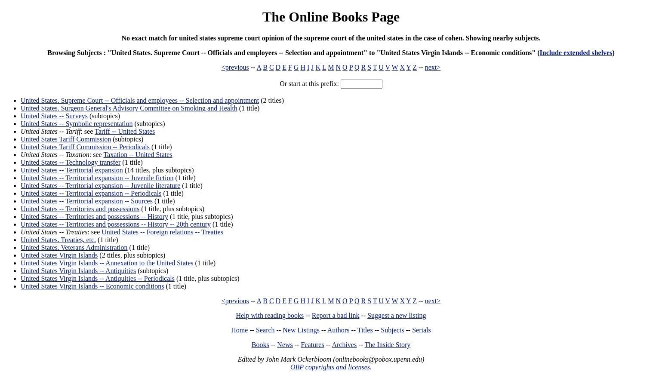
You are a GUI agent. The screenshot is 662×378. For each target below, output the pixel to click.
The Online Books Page (331, 17)
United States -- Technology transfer (70, 162)
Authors (338, 330)
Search (265, 330)
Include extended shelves (576, 52)
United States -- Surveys (54, 116)
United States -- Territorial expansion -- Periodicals (91, 193)
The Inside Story (388, 344)
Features (312, 344)
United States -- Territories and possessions (80, 208)
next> (433, 67)
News (285, 344)
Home (239, 330)
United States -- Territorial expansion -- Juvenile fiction (97, 177)
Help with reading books (270, 315)
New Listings (301, 330)
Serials (421, 330)
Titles (365, 330)
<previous (235, 67)
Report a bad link (336, 315)
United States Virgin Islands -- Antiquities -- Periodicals (98, 278)
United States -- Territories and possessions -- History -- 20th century (116, 224)
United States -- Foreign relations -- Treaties (162, 232)
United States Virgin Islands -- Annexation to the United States (107, 263)
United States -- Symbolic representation (76, 123)
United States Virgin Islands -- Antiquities (78, 270)
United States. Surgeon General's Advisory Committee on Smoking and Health (129, 108)
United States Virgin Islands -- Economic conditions (92, 286)
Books (260, 344)
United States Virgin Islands (59, 255)
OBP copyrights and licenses (330, 367)
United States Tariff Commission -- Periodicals (85, 147)
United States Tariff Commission (66, 139)
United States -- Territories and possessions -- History (94, 216)
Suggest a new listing (396, 315)
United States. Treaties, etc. (58, 239)
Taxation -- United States (137, 154)
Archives (344, 344)
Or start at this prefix (308, 83)
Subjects (392, 330)
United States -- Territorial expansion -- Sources (87, 201)
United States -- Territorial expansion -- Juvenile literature (100, 185)
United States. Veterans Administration (74, 247)
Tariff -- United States (125, 131)
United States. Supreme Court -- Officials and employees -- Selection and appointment (140, 100)
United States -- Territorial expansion (72, 170)
